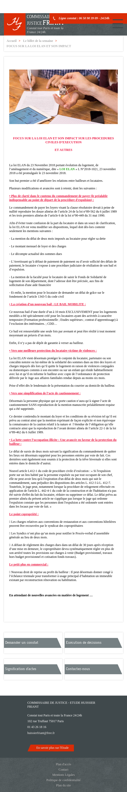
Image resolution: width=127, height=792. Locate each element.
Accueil (12, 41)
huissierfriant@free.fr (41, 733)
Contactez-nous (78, 669)
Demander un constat (21, 643)
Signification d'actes (20, 669)
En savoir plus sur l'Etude (52, 748)
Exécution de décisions (83, 643)
